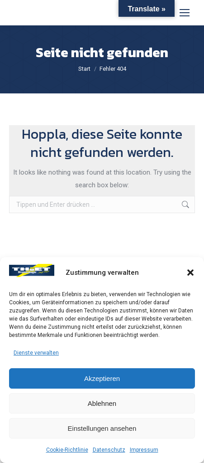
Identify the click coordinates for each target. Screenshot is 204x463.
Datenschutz (109, 450)
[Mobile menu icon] (184, 12)
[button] (190, 272)
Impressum (144, 450)
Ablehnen (102, 403)
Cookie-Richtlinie (67, 450)
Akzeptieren (102, 378)
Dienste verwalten (36, 353)
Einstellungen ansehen (102, 428)
